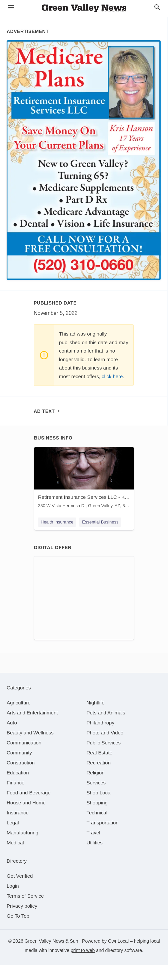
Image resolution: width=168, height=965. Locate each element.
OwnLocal (118, 941)
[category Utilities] (95, 842)
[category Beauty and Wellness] (30, 732)
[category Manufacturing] (22, 832)
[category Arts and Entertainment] (32, 712)
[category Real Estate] (100, 752)
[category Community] (19, 752)
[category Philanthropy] (100, 722)
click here (112, 376)
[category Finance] (15, 782)
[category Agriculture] (19, 702)
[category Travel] (93, 832)
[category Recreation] (99, 762)
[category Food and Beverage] (29, 792)
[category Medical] (15, 842)
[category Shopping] (97, 802)
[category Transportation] (103, 822)
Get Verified (20, 876)
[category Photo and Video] (105, 732)
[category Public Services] (104, 742)
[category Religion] (96, 772)
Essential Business (100, 521)
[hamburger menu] (11, 7)
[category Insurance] (18, 812)
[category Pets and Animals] (106, 712)
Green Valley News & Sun (52, 941)
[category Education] (18, 772)
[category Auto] (12, 722)
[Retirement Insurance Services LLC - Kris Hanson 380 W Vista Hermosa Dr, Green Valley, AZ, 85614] (84, 479)
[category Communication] (24, 742)
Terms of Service (25, 896)
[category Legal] (13, 822)
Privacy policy (22, 906)
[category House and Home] (26, 802)
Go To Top (18, 916)
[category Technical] (97, 812)
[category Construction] (21, 762)
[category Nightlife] (96, 702)
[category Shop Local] (99, 792)
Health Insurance (57, 521)
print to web (83, 950)
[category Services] (96, 782)
